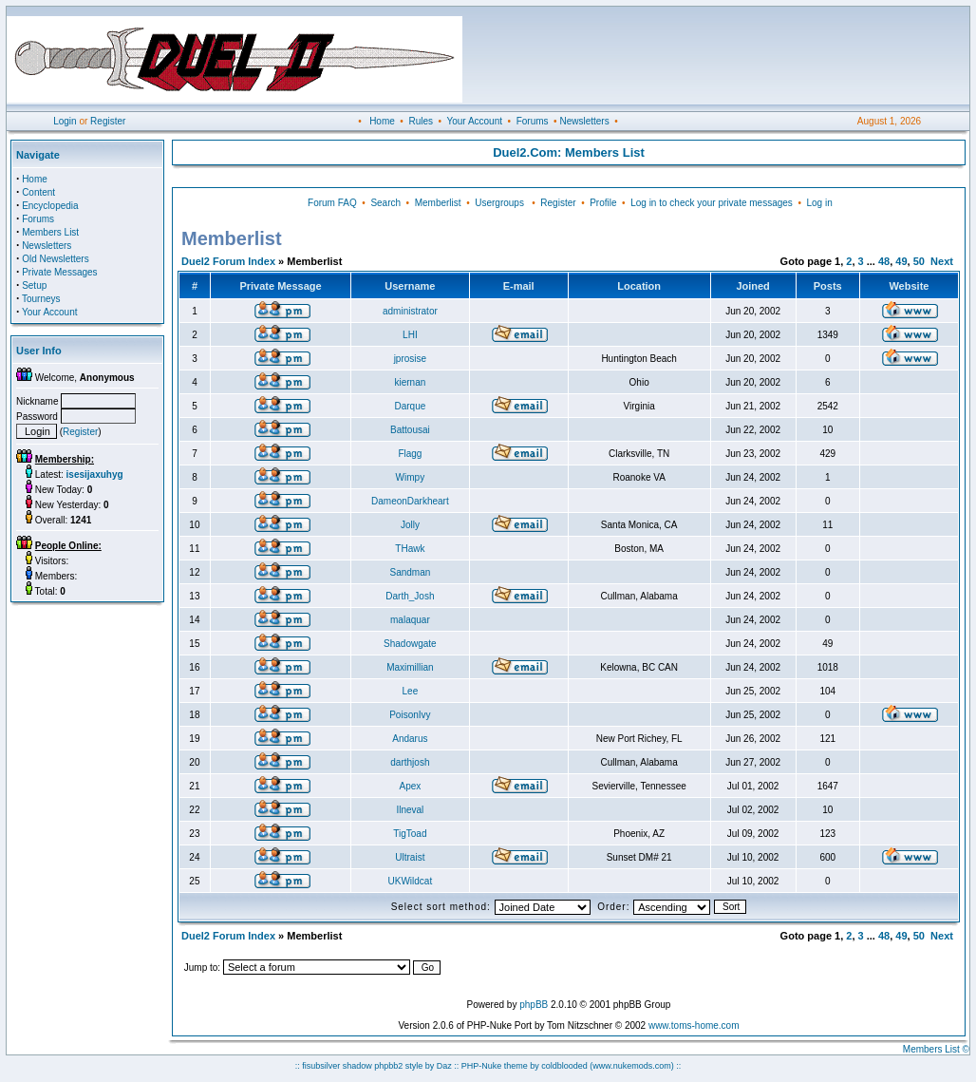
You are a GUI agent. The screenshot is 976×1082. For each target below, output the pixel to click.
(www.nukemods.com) (632, 1066)
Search (385, 203)
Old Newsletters (55, 259)
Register (107, 121)
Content (38, 192)
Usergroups (499, 203)
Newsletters (584, 121)
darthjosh (409, 762)
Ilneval (409, 810)
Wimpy (410, 477)
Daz (444, 1066)
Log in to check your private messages (711, 203)
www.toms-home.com (694, 1025)
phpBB (533, 1004)
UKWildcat (410, 881)
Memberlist (438, 203)
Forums (532, 121)
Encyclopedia (50, 205)
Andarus (409, 738)
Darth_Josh (409, 596)
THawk (409, 548)
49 (901, 261)
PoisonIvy (409, 715)
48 (884, 261)
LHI (410, 335)
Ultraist (409, 857)
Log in (819, 203)
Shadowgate (410, 643)
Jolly (410, 525)
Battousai (410, 430)
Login (64, 121)
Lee (411, 691)
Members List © (936, 1049)
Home (382, 121)
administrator (410, 311)
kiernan (409, 382)
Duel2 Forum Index (228, 261)
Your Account (474, 121)
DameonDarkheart (410, 501)
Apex (410, 786)
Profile (603, 203)
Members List (50, 232)
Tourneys (41, 299)
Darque (409, 406)
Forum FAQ (332, 203)
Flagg (410, 453)
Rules (420, 121)
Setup (34, 285)
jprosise (410, 358)
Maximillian (409, 667)
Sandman (409, 572)
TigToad (409, 833)
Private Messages (59, 272)
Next (941, 261)
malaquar (410, 620)
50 (919, 261)
